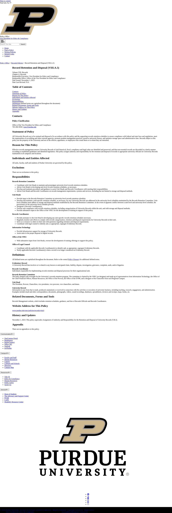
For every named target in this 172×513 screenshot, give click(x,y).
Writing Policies (10, 52)
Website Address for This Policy (23, 107)
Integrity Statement (59, 510)
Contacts (15, 91)
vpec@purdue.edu (29, 127)
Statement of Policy (19, 93)
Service (4, 390)
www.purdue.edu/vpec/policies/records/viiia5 (28, 310)
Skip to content (5, 1)
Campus (5, 353)
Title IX (7, 377)
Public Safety (9, 383)
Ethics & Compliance (12, 379)
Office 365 (8, 344)
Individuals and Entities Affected (23, 97)
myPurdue (8, 348)
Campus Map (9, 367)
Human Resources (10, 360)
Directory (7, 365)
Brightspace (8, 340)
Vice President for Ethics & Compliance (14, 38)
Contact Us (84, 512)
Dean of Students (10, 394)
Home (6, 48)
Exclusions (16, 99)
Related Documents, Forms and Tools (25, 105)
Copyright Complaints (75, 510)
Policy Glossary (73, 259)
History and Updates (19, 109)
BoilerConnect (9, 342)
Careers (7, 361)
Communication (7, 334)
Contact (7, 56)
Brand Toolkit (89, 510)
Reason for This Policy (20, 95)
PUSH (6, 398)
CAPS (6, 400)
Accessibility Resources (70, 512)
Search (23, 44)
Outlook (7, 346)
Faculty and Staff (10, 358)
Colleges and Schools (12, 363)
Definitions (16, 103)
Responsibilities (17, 101)
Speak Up (7, 385)
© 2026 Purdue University (9, 510)
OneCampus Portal (11, 338)
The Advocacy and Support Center (16, 396)
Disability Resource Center (13, 402)
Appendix (15, 111)
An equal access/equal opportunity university (35, 510)
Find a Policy (9, 50)
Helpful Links (9, 54)
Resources (6, 372)
